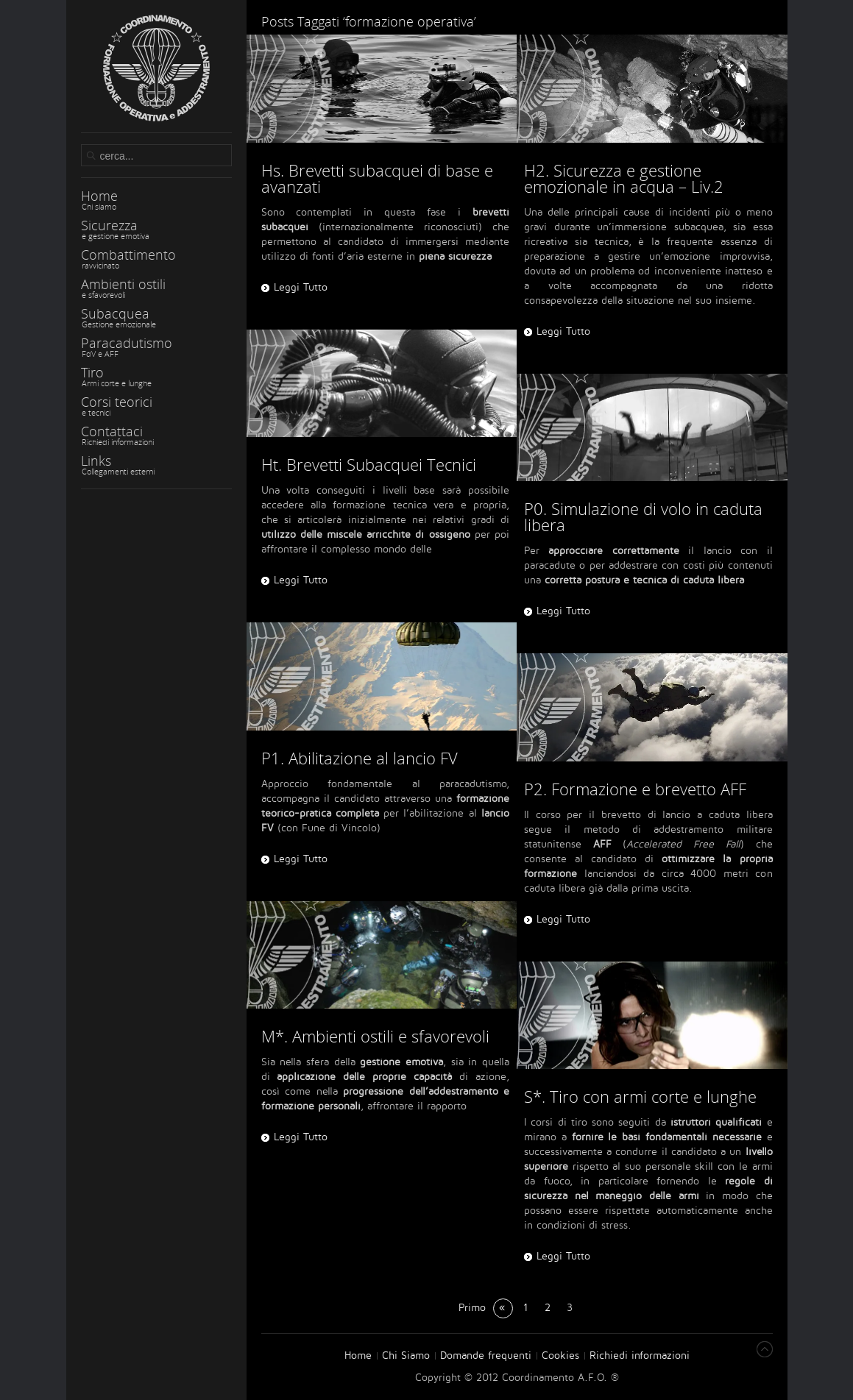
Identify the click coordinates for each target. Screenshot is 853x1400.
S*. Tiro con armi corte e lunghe (640, 1096)
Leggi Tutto (301, 580)
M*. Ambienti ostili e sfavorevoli (375, 1036)
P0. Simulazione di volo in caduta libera (643, 516)
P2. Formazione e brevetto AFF (635, 789)
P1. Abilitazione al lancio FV (359, 758)
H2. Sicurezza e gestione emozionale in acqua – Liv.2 (623, 178)
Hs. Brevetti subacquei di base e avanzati (377, 178)
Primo (472, 1307)
